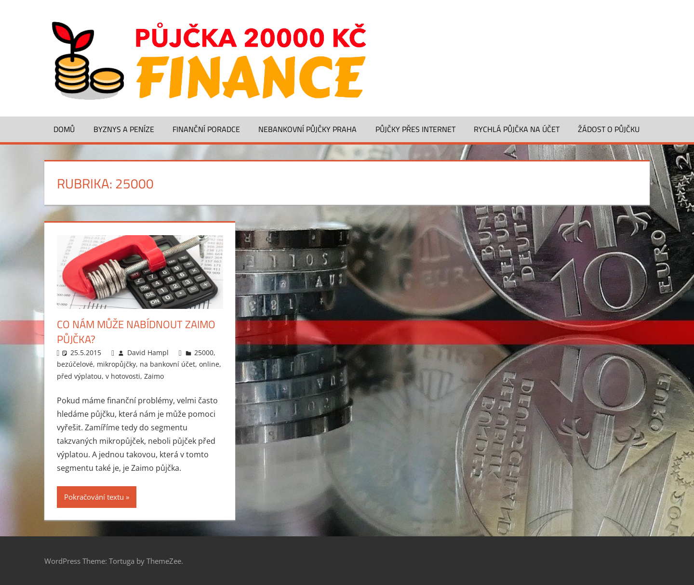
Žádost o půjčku (609, 129)
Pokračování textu (94, 497)
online (209, 364)
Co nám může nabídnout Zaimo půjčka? (136, 331)
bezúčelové (75, 364)
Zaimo (154, 376)
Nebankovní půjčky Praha (307, 129)
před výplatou (79, 376)
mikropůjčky (116, 364)
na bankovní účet (167, 364)
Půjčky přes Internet (415, 129)
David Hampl (148, 352)
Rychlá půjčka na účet (517, 129)
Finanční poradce (206, 129)
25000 (204, 352)
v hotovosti (123, 376)
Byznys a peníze (123, 129)
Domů (64, 129)
